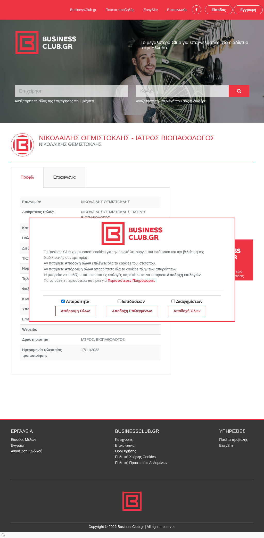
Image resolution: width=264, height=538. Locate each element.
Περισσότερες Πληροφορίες (131, 280)
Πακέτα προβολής (120, 10)
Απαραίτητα (77, 301)
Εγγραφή (248, 10)
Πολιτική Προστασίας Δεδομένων (141, 463)
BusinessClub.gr (83, 10)
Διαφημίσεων (189, 301)
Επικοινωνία (177, 10)
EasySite (151, 10)
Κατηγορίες (124, 439)
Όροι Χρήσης (125, 451)
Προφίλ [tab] (27, 177)
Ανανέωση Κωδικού (26, 451)
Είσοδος (219, 10)
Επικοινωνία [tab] (64, 177)
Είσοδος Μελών (23, 439)
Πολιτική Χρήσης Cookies (135, 457)
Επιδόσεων (133, 301)
